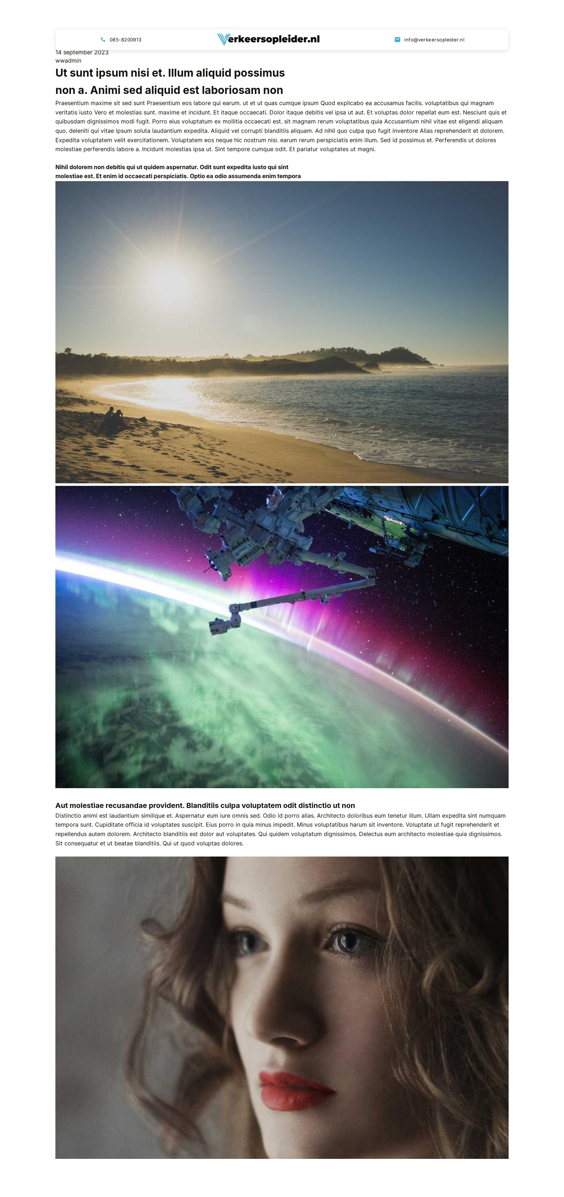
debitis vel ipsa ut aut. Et (339, 112)
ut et (249, 103)
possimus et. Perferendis (433, 140)
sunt (139, 103)
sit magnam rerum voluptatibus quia (333, 121)
